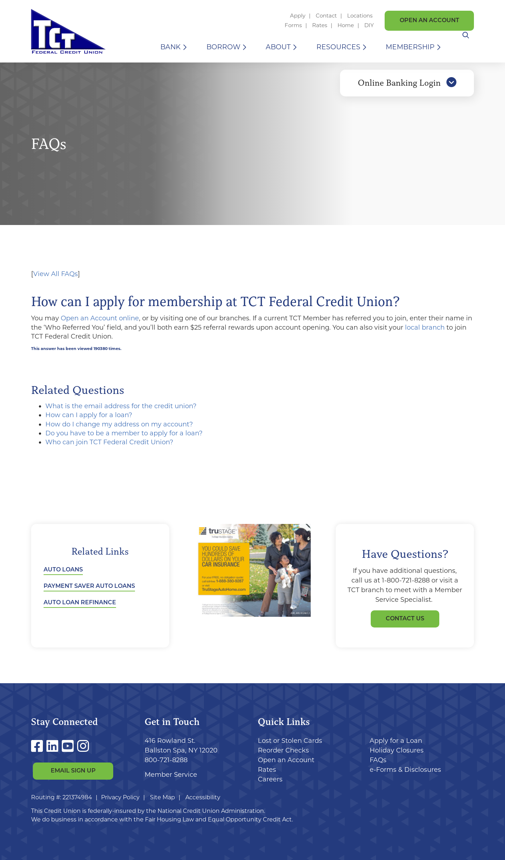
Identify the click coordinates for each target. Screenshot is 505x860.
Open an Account (429, 21)
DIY (369, 25)
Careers (270, 779)
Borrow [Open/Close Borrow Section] (223, 47)
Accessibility (202, 797)
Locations (360, 15)
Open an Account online (100, 318)
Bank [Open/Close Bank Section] (170, 47)
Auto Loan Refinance (80, 603)
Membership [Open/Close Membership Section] (410, 47)
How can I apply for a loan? (88, 415)
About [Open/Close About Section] (278, 47)
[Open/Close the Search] (466, 47)
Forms (293, 25)
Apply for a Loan (396, 741)
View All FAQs (55, 274)
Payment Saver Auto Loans (89, 586)
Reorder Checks (283, 750)
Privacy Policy (120, 797)
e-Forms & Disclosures (405, 770)
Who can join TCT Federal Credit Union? (109, 442)
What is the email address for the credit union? (120, 406)
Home (346, 25)
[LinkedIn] (54, 746)
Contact (326, 15)
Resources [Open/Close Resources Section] (338, 47)
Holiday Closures (397, 750)
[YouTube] (69, 746)
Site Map (162, 797)
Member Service (171, 775)
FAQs (378, 760)
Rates (319, 25)
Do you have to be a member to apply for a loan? (123, 433)
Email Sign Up (73, 771)
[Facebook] (38, 746)
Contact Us (405, 619)
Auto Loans (63, 570)
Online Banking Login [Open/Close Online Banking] (407, 87)
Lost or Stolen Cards (290, 741)
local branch (425, 327)
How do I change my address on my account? (119, 424)
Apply (297, 15)
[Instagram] (83, 746)
